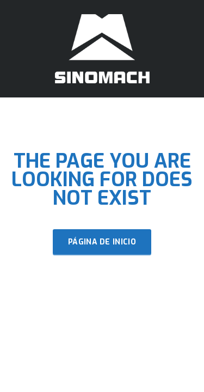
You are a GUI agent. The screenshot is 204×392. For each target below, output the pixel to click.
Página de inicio (102, 242)
